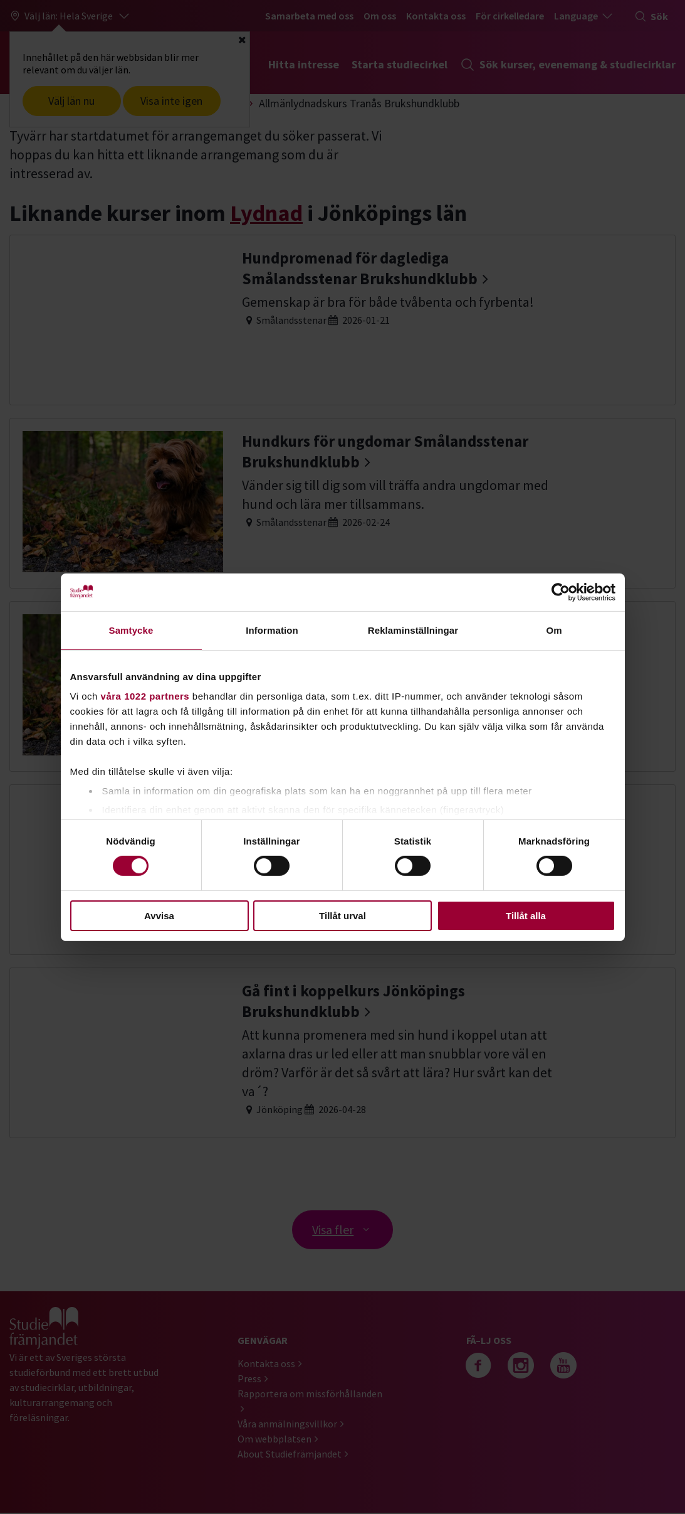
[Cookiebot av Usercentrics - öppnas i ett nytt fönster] (560, 591)
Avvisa (159, 915)
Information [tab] (272, 629)
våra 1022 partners (145, 696)
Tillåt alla (526, 915)
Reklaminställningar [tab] (413, 629)
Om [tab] (554, 629)
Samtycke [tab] (131, 629)
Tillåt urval (342, 915)
